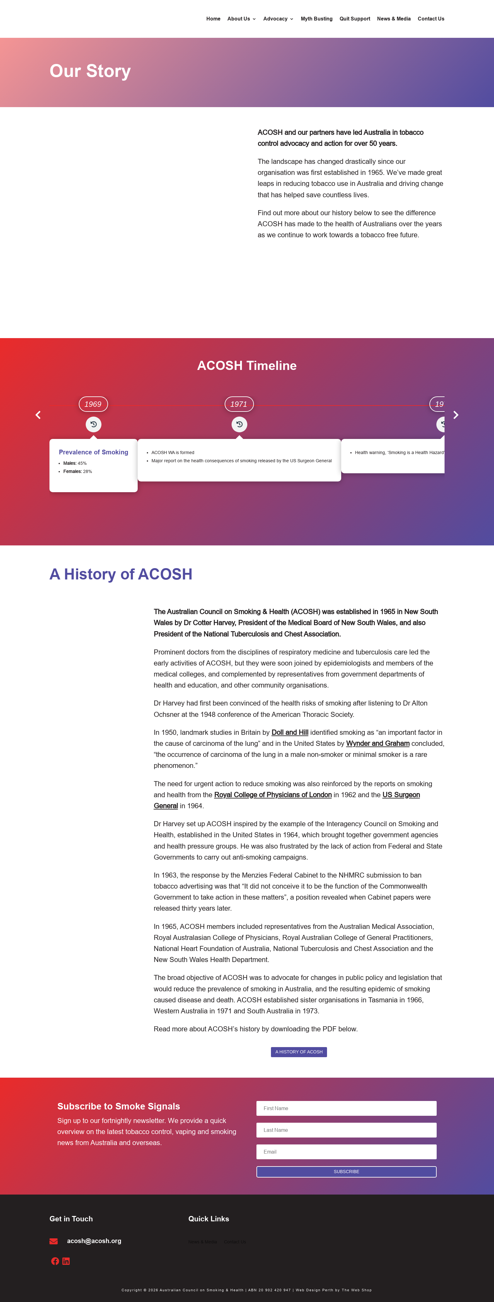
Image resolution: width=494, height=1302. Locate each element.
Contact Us (431, 19)
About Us (238, 19)
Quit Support (355, 19)
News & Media (394, 19)
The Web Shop (357, 1290)
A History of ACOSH (299, 1051)
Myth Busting (317, 19)
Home (213, 19)
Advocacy (275, 19)
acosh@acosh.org (94, 1241)
